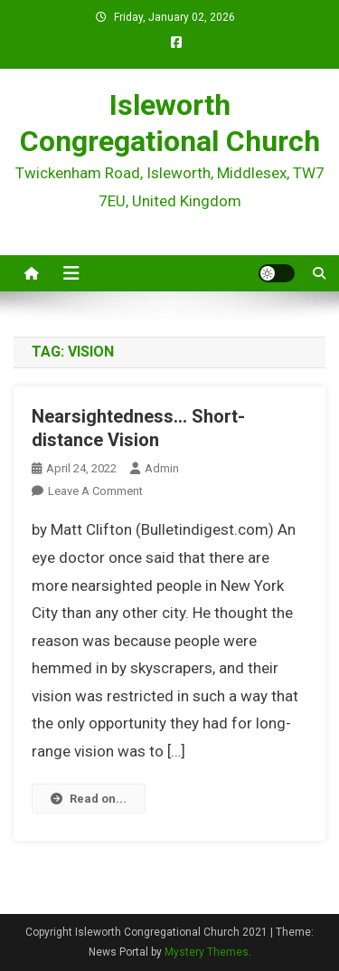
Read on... (89, 798)
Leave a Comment (95, 491)
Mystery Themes (207, 952)
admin (162, 468)
